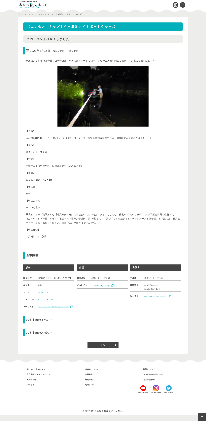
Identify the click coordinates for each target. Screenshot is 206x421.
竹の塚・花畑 (44, 292)
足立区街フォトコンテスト (42, 380)
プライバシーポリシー (156, 380)
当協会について (94, 375)
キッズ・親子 (44, 299)
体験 (55, 299)
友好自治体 (33, 385)
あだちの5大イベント (39, 375)
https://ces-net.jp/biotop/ (102, 286)
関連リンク (91, 390)
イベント (32, 14)
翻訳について (151, 375)
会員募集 (90, 380)
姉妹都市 (32, 390)
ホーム (22, 14)
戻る (103, 349)
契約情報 (90, 385)
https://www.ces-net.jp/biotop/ (157, 296)
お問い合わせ (151, 385)
